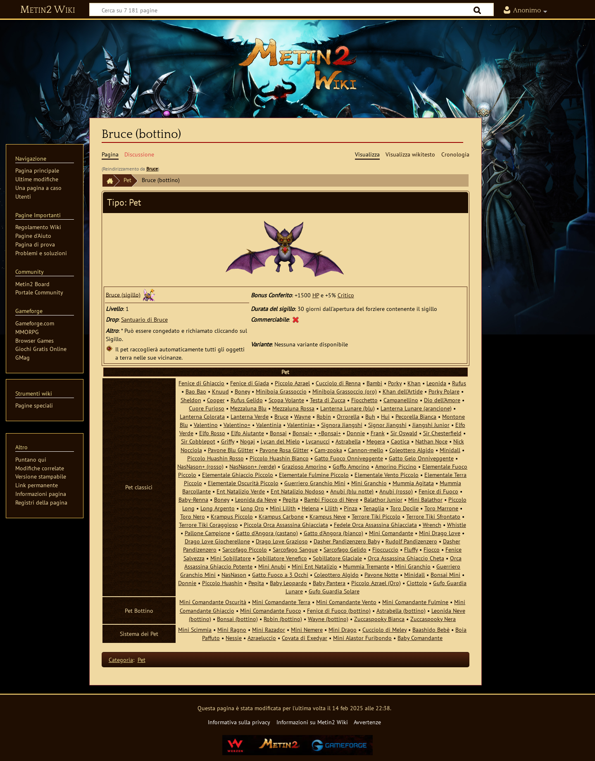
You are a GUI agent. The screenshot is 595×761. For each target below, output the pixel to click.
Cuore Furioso (206, 408)
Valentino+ (237, 425)
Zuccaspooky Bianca (379, 619)
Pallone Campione (207, 533)
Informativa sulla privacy (239, 722)
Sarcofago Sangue (295, 549)
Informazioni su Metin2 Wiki (312, 722)
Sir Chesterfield (442, 433)
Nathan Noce (431, 441)
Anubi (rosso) (396, 491)
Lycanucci (318, 441)
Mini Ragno (231, 629)
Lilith (331, 508)
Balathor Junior (383, 499)
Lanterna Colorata (202, 416)
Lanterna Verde (250, 416)
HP (315, 295)
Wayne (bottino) (328, 619)
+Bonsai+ (329, 433)
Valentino (206, 425)
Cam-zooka (328, 450)
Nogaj (247, 441)
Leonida (436, 383)
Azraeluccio (262, 638)
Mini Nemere (307, 629)
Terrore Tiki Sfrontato (433, 516)
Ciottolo (417, 583)
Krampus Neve (327, 516)
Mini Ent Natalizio (314, 566)
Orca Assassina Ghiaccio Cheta (406, 558)
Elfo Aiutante (247, 433)
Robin (324, 416)
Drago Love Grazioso (282, 541)
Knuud (220, 391)
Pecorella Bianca (415, 416)
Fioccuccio (385, 549)
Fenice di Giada (249, 383)
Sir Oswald (403, 433)
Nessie (234, 638)
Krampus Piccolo (232, 516)
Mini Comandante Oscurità (212, 602)
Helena (310, 508)
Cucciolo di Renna (338, 383)
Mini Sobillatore (230, 558)
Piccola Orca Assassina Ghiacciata (286, 525)
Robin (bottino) (283, 619)
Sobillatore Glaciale (337, 558)
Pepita (290, 499)
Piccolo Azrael (292, 383)
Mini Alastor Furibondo (362, 638)
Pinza (350, 508)
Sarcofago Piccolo (244, 549)
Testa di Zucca (327, 400)
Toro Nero (192, 516)
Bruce (152, 169)
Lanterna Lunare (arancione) (416, 408)
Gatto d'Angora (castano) (267, 533)
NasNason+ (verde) (252, 466)
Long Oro (252, 508)
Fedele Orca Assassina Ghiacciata (375, 525)
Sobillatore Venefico (282, 558)
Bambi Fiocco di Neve (331, 499)
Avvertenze (367, 722)
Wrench (432, 525)
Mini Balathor (425, 499)
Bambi (374, 383)
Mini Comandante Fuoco (270, 610)
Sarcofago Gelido (345, 549)
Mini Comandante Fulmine (415, 602)
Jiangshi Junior (431, 425)
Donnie (356, 433)
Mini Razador (268, 629)
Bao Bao (196, 391)
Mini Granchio (369, 483)
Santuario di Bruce (144, 319)
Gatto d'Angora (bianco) (333, 533)
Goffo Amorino (351, 466)
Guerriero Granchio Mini (314, 483)
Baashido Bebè (431, 629)
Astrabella (348, 441)
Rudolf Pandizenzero (411, 541)
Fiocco (432, 549)
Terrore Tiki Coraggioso (208, 525)
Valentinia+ (301, 425)
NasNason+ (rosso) (200, 466)
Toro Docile (404, 508)
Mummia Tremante (366, 566)
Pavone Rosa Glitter (284, 450)
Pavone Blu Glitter (231, 450)
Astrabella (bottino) (401, 610)
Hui (385, 416)
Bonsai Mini (445, 574)
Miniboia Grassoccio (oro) (344, 391)
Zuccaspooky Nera (433, 619)
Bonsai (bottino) (237, 619)
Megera (376, 441)
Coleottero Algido (411, 450)
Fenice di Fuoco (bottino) (339, 610)
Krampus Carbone (281, 516)
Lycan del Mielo (280, 441)
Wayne (302, 416)
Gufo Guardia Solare (334, 591)
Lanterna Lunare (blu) (347, 408)
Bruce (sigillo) (123, 294)
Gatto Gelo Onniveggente (421, 458)
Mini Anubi (272, 566)
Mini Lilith (283, 508)
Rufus (459, 383)
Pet (127, 180)
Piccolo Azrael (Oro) (376, 583)
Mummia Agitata (413, 483)
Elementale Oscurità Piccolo (243, 483)
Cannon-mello (365, 450)
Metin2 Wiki (47, 10)
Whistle (456, 525)
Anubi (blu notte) (352, 491)
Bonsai (278, 433)
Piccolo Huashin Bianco (279, 458)
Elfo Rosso (212, 433)
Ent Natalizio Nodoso (297, 491)
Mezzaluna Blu (248, 408)
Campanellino (400, 400)
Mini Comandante (391, 533)
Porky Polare (443, 391)
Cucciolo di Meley (384, 629)
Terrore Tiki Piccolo (376, 516)
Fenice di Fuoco (438, 491)
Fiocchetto (364, 400)
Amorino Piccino (395, 466)
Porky (395, 383)
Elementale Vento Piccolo (387, 475)
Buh (370, 416)
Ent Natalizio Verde (241, 491)
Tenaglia (373, 508)
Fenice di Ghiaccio (201, 383)
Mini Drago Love (439, 533)
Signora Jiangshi (341, 425)
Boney (242, 391)
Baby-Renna (193, 499)
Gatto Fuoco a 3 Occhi (280, 574)
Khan (414, 383)
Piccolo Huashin (222, 583)
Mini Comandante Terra (281, 602)
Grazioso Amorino (304, 466)
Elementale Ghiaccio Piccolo (237, 475)
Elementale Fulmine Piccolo (314, 475)
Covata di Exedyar (304, 638)
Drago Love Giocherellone (217, 541)
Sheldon (191, 400)
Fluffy (411, 549)
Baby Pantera (329, 583)
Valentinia (268, 425)
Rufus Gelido (247, 400)
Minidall (450, 450)
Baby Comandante (420, 638)
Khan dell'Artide (403, 391)
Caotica (400, 441)
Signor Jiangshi (387, 425)
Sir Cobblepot (198, 441)
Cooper (216, 400)
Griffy (227, 441)
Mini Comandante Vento (346, 602)
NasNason (233, 574)
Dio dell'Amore (442, 400)
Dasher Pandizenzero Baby (347, 541)
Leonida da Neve (256, 499)
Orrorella (348, 416)
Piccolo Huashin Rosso (215, 458)
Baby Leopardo (288, 583)
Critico (346, 295)
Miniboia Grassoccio (281, 391)
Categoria (121, 660)
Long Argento (217, 508)
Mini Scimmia (195, 629)
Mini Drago (342, 629)
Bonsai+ (302, 433)
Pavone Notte (381, 574)
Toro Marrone (441, 508)
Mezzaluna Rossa (293, 408)
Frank (378, 433)
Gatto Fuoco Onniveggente (348, 458)
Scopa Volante (286, 400)
